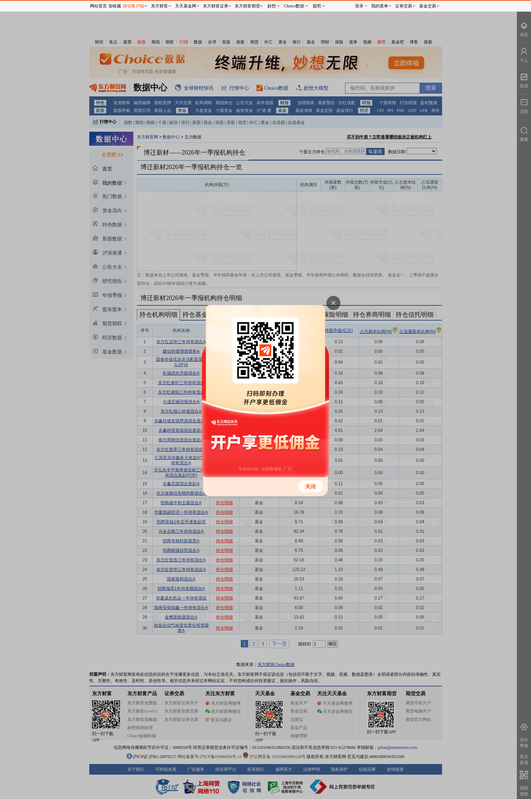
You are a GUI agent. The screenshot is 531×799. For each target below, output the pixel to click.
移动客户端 (133, 6)
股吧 (317, 6)
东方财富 (159, 6)
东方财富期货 (247, 6)
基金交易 (427, 6)
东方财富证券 (215, 6)
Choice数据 (294, 6)
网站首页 (98, 6)
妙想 (271, 6)
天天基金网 (185, 6)
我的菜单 (379, 6)
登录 (359, 6)
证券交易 (403, 6)
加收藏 (114, 6)
